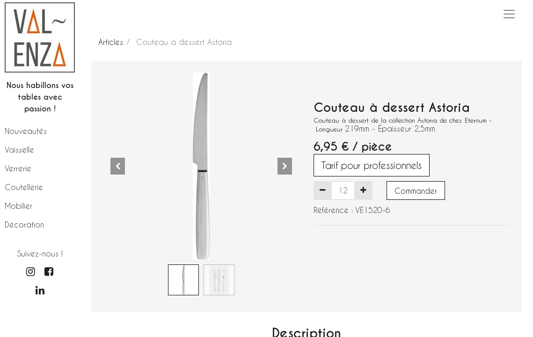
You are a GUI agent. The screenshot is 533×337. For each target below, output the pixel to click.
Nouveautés (26, 130)
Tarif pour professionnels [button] (371, 165)
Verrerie (18, 168)
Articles (110, 41)
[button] (117, 166)
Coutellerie (24, 187)
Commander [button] (415, 190)
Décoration (24, 224)
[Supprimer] (323, 190)
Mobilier (18, 205)
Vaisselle (19, 149)
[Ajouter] (363, 190)
